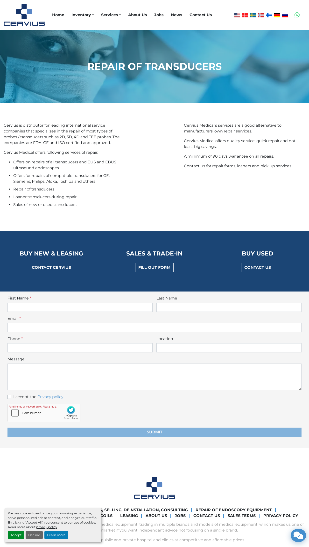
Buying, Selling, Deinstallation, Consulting (137, 510)
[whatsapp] (297, 15)
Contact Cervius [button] (51, 267)
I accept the (38, 396)
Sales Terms (242, 515)
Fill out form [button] (154, 267)
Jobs (159, 15)
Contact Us (201, 15)
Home (58, 15)
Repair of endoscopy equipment (234, 510)
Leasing (129, 515)
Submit (154, 432)
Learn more (56, 535)
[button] (82, 15)
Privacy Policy (280, 515)
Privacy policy (50, 396)
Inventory (81, 15)
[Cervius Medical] (154, 487)
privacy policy (46, 527)
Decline (34, 535)
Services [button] (109, 15)
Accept (16, 535)
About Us (137, 15)
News (176, 15)
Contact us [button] (257, 267)
